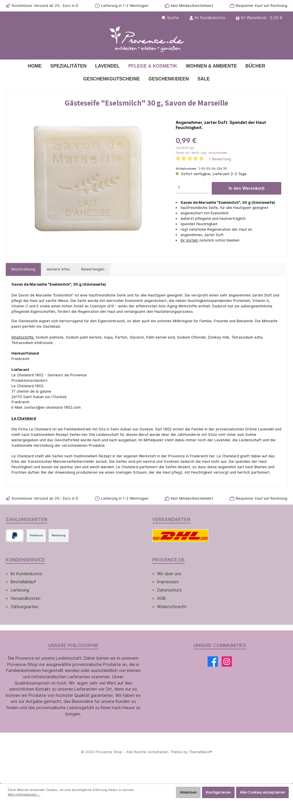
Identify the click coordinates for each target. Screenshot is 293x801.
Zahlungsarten (25, 606)
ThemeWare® (198, 752)
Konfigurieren (218, 792)
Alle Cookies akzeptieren (262, 792)
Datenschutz (169, 590)
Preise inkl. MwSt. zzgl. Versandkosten (200, 152)
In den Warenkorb (247, 188)
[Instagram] (226, 661)
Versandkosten (25, 598)
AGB (161, 598)
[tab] (23, 269)
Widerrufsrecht (171, 606)
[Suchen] (172, 17)
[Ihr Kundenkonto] (208, 17)
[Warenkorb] (260, 17)
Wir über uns (169, 573)
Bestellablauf (23, 581)
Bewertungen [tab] (91, 269)
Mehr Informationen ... (24, 794)
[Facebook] (212, 661)
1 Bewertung (218, 159)
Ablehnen (188, 792)
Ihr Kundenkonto (27, 573)
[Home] (34, 66)
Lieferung (20, 590)
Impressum (168, 581)
